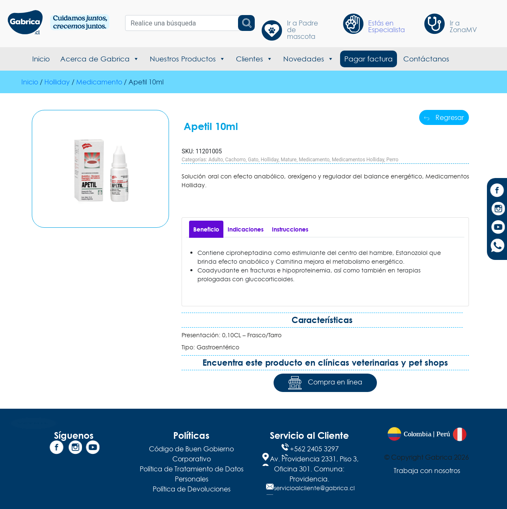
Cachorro (235, 160)
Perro (393, 160)
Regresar (444, 117)
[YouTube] (497, 228)
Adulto (215, 160)
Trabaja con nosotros (427, 470)
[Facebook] (497, 191)
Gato (253, 160)
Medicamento (99, 82)
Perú (443, 434)
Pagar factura (368, 59)
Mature (289, 160)
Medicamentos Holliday (358, 160)
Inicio (41, 59)
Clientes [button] (254, 59)
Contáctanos (426, 59)
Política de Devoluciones (191, 489)
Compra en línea (325, 382)
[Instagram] (497, 210)
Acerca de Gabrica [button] (99, 59)
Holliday (57, 82)
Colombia (417, 434)
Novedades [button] (308, 59)
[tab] (206, 229)
